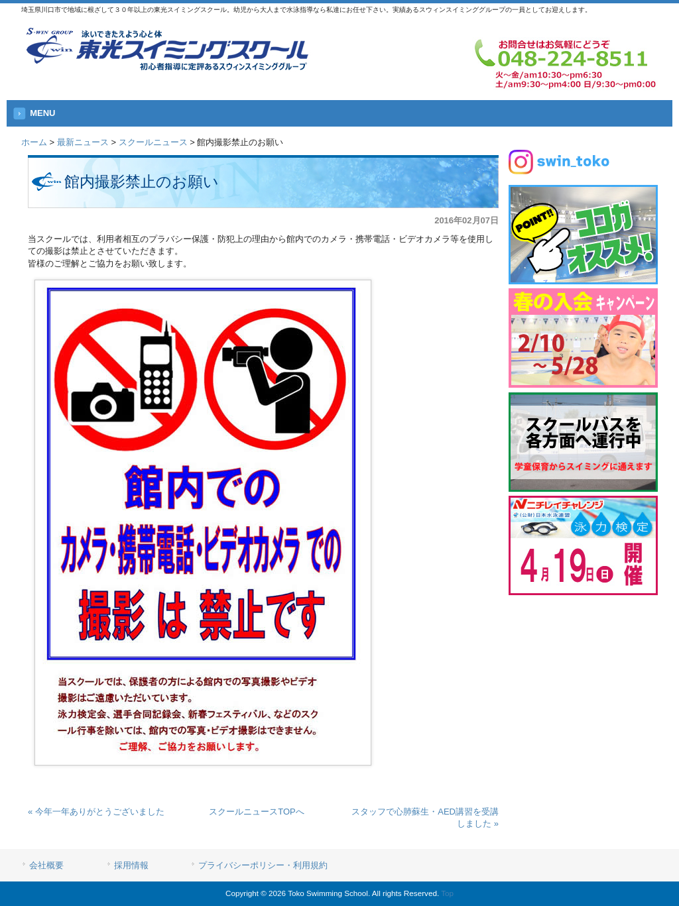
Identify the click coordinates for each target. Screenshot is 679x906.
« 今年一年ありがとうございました (96, 812)
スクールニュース (153, 142)
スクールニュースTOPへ (256, 812)
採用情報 (131, 865)
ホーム (34, 142)
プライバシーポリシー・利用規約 (263, 865)
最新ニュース (83, 142)
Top (447, 893)
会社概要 (46, 865)
